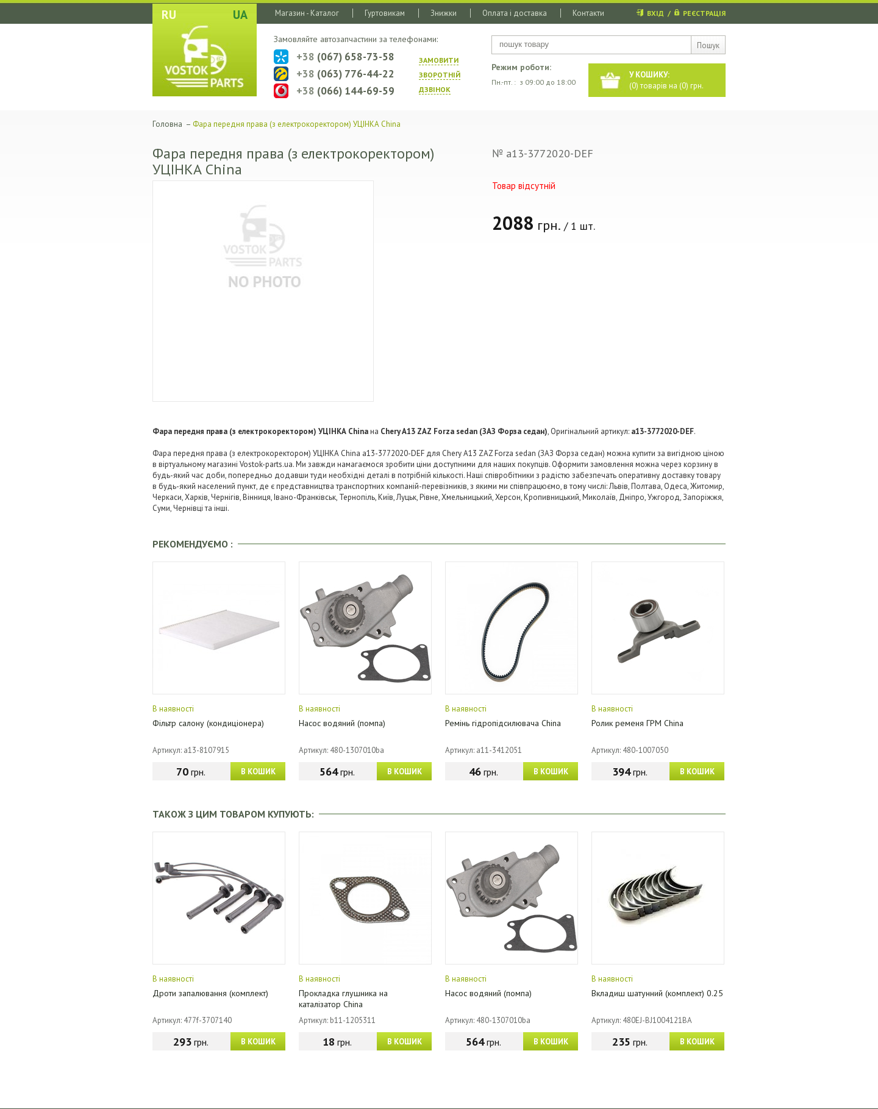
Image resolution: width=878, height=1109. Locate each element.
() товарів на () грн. (666, 80)
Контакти (588, 13)
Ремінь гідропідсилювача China (503, 723)
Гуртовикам (385, 13)
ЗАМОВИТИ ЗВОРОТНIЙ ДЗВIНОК (439, 74)
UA (240, 14)
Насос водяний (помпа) (342, 723)
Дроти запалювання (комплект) (210, 993)
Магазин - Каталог (307, 13)
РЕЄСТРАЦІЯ (704, 13)
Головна (167, 124)
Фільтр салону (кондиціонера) (208, 723)
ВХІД (655, 13)
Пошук (708, 45)
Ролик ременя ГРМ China (637, 723)
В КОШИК (258, 771)
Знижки (443, 13)
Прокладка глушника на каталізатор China (343, 999)
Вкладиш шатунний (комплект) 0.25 (657, 993)
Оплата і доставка (514, 13)
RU (169, 14)
